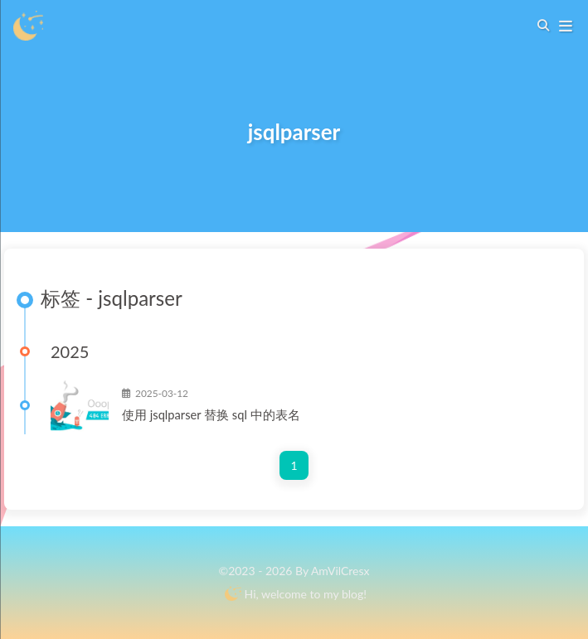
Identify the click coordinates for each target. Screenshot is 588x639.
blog (352, 594)
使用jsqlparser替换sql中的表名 (205, 414)
